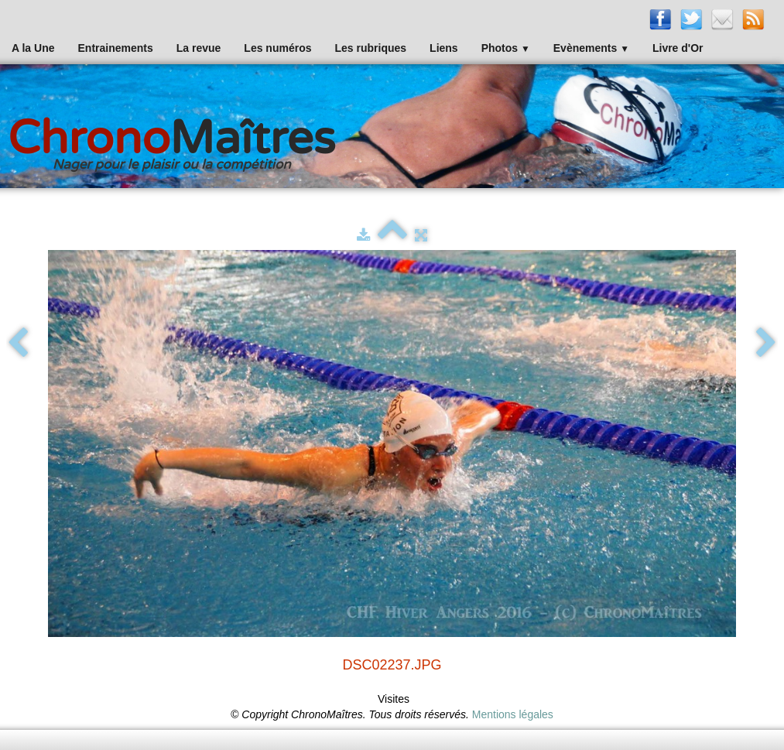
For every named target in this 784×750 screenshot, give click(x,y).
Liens (444, 48)
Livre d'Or (678, 48)
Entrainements (115, 48)
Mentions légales (512, 714)
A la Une (33, 48)
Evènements (591, 48)
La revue (198, 48)
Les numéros (277, 48)
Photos (505, 48)
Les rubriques (370, 48)
